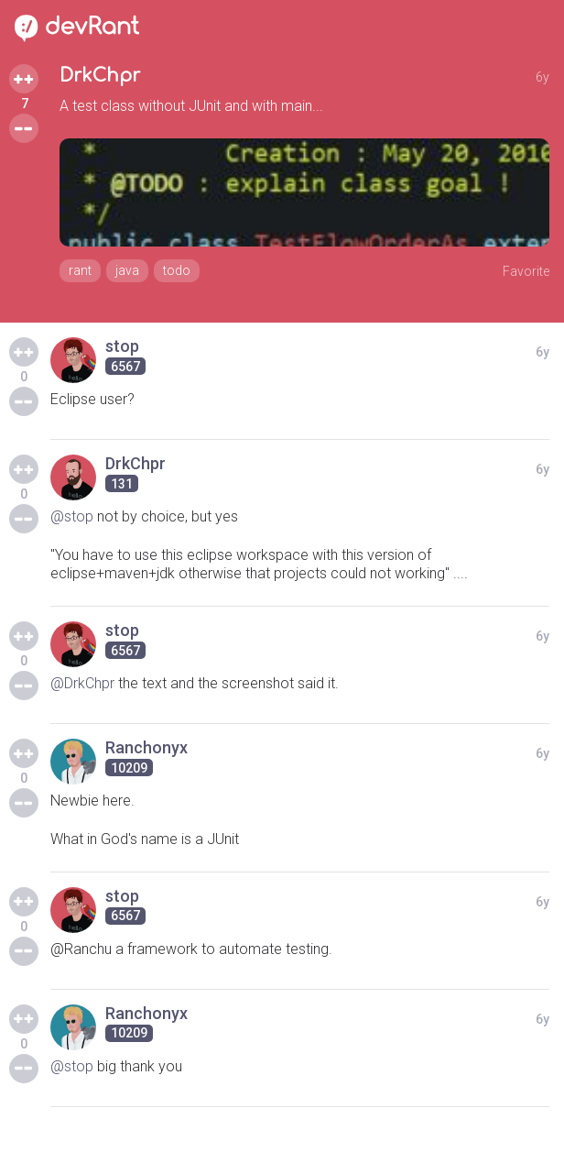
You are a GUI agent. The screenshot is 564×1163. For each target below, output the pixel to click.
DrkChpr (100, 75)
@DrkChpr (82, 683)
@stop (71, 516)
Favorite (526, 271)
